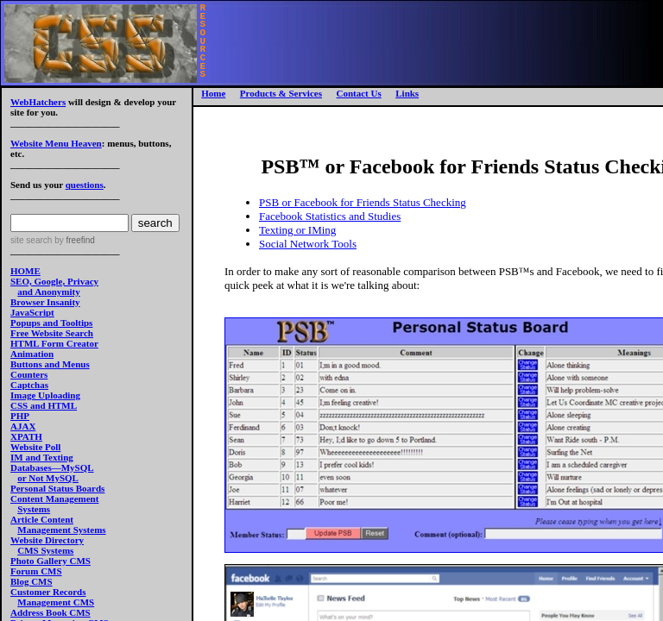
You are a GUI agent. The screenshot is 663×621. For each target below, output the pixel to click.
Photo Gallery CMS (50, 560)
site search (31, 240)
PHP (19, 416)
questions (85, 184)
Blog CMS (31, 581)
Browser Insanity (45, 302)
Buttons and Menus (50, 364)
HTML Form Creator (54, 343)
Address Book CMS (50, 612)
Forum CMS (36, 571)
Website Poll (35, 447)
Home (213, 93)
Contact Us (358, 93)
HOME (25, 271)
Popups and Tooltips (51, 322)
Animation (32, 353)
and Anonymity (48, 291)
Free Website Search (51, 333)
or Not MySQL (48, 478)
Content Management (54, 498)
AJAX (22, 426)
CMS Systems (45, 550)
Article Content (41, 519)
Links (407, 93)
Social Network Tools (308, 243)
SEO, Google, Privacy (54, 281)
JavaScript (32, 312)
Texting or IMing (297, 229)
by (73, 240)
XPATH (26, 436)
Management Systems (61, 529)
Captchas (29, 385)
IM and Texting (41, 457)
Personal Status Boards (57, 488)
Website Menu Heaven (56, 143)
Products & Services (281, 93)
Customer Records (47, 591)
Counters (28, 374)
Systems (33, 509)
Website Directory (47, 540)
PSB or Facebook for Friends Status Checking (362, 202)
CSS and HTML (43, 405)
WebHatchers (38, 102)
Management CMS (55, 602)
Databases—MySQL (52, 467)
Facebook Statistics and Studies (330, 216)
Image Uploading (45, 395)
